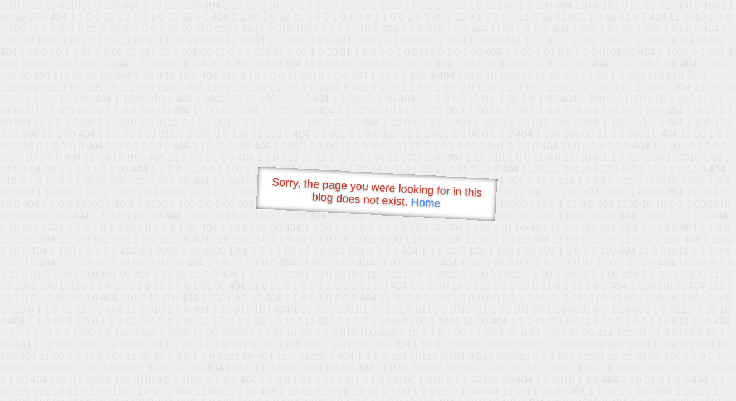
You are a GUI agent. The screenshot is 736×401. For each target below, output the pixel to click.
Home (426, 202)
